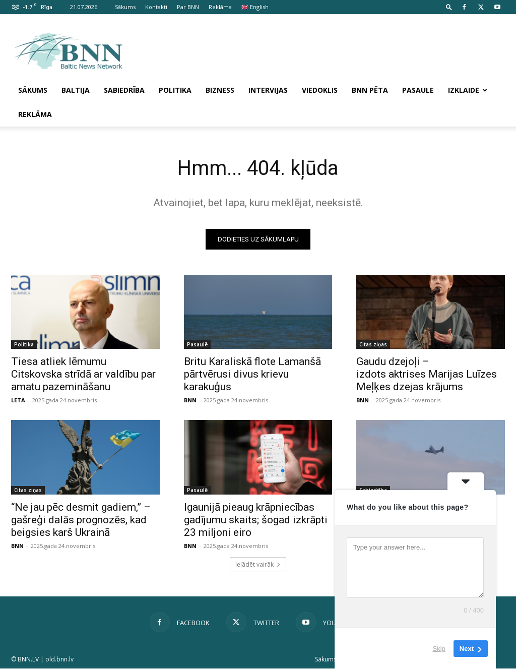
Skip (439, 648)
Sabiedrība (124, 90)
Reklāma (220, 7)
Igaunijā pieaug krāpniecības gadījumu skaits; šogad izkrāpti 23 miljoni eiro (256, 519)
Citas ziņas (373, 344)
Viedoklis (320, 90)
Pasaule (418, 90)
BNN (190, 400)
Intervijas (268, 90)
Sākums (125, 7)
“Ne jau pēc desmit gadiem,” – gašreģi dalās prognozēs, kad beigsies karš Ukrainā (81, 519)
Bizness (220, 90)
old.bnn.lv (59, 659)
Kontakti (156, 7)
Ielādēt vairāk (258, 565)
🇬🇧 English (255, 7)
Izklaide (467, 90)
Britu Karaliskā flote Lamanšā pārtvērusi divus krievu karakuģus (252, 374)
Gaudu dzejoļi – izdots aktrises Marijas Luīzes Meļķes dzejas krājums (426, 374)
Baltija (75, 90)
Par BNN (188, 7)
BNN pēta (370, 90)
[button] (449, 7)
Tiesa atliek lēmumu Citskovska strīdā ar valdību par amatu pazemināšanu (83, 374)
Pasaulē (197, 344)
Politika (175, 90)
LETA (18, 400)
